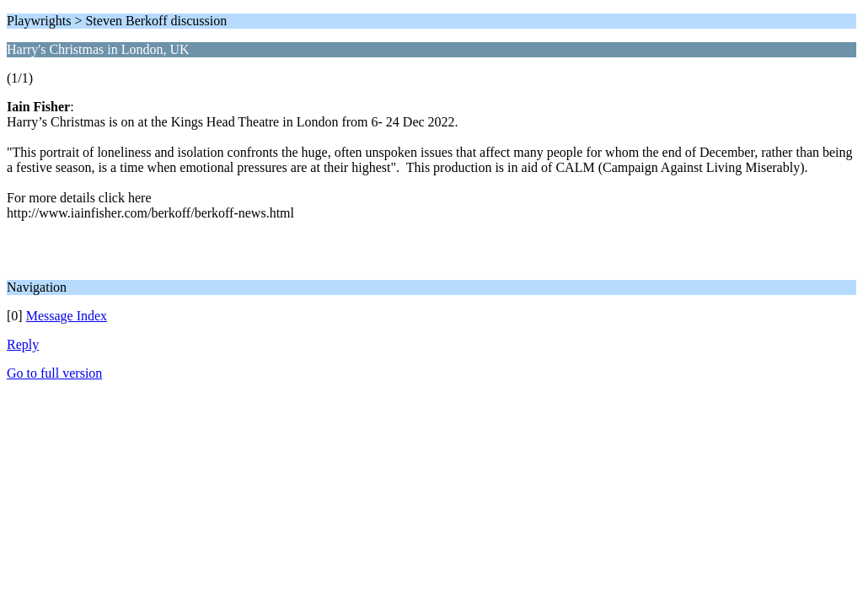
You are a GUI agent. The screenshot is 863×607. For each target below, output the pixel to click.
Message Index (66, 316)
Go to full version (54, 373)
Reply (23, 344)
